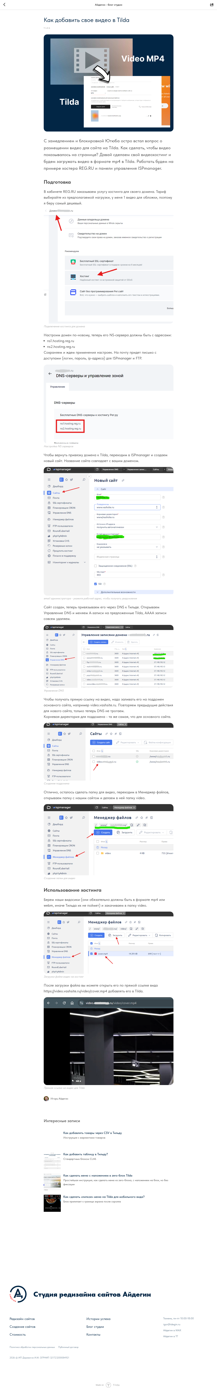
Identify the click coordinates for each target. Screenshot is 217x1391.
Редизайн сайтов (22, 1319)
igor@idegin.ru (171, 1324)
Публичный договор (68, 1347)
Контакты (93, 1334)
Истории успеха (98, 1319)
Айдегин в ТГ (170, 1336)
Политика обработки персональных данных (32, 1347)
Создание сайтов (22, 1327)
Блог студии (95, 1327)
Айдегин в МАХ (172, 1330)
